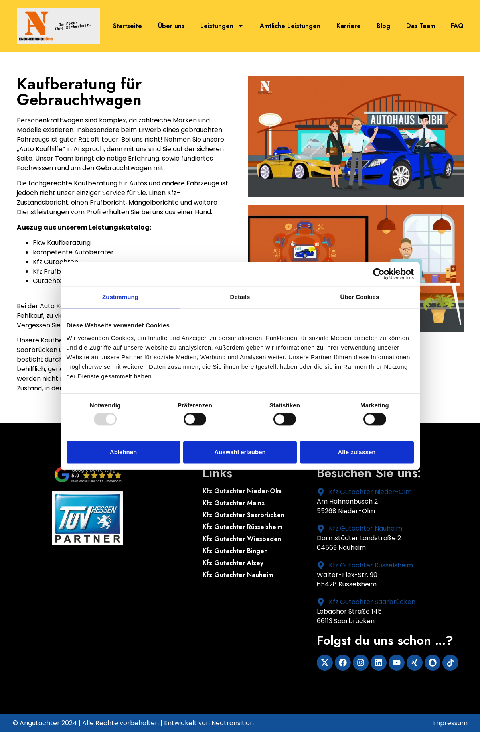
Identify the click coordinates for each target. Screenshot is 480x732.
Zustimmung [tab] (120, 296)
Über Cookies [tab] (359, 296)
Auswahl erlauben (239, 452)
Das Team (420, 25)
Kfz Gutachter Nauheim (238, 575)
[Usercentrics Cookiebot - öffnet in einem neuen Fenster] (379, 274)
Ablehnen (123, 452)
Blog (383, 25)
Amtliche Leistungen (290, 25)
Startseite (127, 25)
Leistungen (222, 26)
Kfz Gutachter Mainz (234, 503)
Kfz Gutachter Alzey (233, 563)
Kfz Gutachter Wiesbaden (242, 539)
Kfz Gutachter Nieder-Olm (242, 491)
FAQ (457, 25)
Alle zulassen (356, 452)
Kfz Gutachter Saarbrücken (243, 515)
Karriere (348, 25)
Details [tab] (240, 296)
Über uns (171, 25)
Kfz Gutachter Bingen (235, 551)
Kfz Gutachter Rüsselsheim (242, 527)
